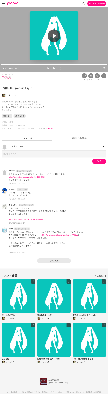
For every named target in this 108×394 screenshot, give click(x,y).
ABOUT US (97, 392)
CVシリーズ (80, 392)
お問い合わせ (70, 392)
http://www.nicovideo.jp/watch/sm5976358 (60, 235)
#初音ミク (7, 116)
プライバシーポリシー (57, 392)
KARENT (89, 392)
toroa (11, 229)
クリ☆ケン (13, 205)
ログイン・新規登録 (97, 4)
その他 (50, 129)
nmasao (12, 171)
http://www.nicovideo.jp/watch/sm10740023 (27, 177)
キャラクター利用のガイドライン (29, 392)
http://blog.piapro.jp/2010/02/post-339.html (27, 219)
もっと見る (54, 261)
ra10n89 (12, 189)
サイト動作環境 (12, 392)
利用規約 (45, 392)
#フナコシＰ (20, 116)
